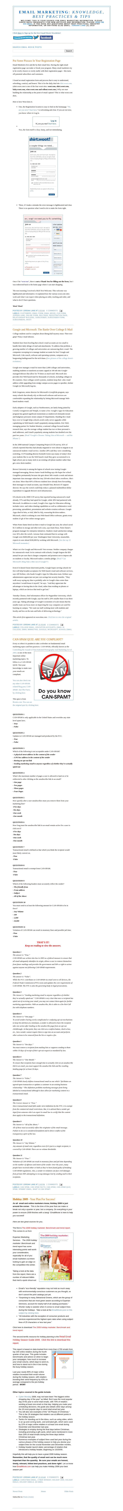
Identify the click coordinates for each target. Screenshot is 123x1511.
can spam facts (37, 1187)
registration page (58, 315)
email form (37, 313)
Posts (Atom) (28, 1497)
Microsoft (53, 629)
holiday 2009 (58, 1480)
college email (27, 627)
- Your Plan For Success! (34, 1199)
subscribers (19, 320)
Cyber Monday (25, 1397)
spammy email (25, 1189)
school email (65, 629)
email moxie (50, 313)
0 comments (52, 310)
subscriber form (56, 317)
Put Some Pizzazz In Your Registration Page (37, 60)
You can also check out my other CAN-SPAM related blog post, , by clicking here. (22, 686)
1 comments (52, 1184)
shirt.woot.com (66, 83)
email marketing (30, 629)
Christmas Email (28, 1480)
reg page (43, 315)
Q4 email (39, 1482)
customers (26, 313)
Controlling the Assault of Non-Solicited (28, 650)
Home (43, 1491)
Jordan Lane (79, 25)
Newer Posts (17, 1491)
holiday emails (26, 1482)
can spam (25, 1187)
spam (15, 1189)
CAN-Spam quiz (63, 1187)
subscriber (41, 317)
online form (32, 315)
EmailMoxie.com (24, 1466)
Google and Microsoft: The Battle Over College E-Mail (43, 329)
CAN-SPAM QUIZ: (38, 639)
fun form (61, 313)
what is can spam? (41, 1189)
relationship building (23, 317)
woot (29, 320)
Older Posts (68, 1491)
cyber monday (44, 1480)
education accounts (45, 627)
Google (43, 629)
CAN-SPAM (51, 1187)
